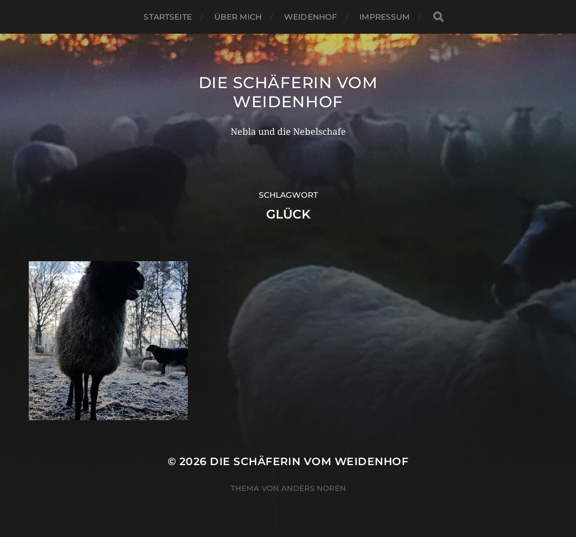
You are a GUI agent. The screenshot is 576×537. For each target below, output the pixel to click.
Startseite (167, 17)
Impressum (384, 17)
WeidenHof (310, 17)
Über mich (238, 17)
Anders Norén (313, 488)
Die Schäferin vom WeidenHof (288, 92)
